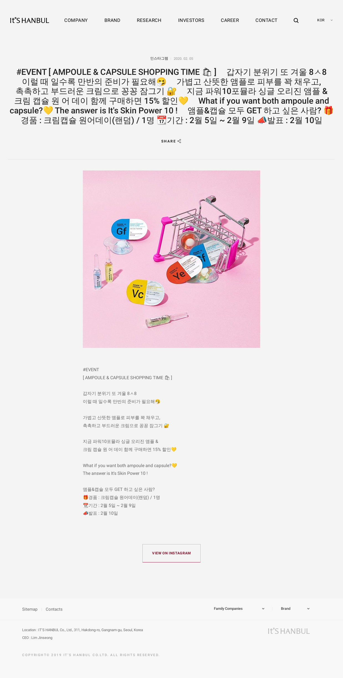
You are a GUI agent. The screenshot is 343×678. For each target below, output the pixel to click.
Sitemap (29, 609)
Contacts (54, 609)
